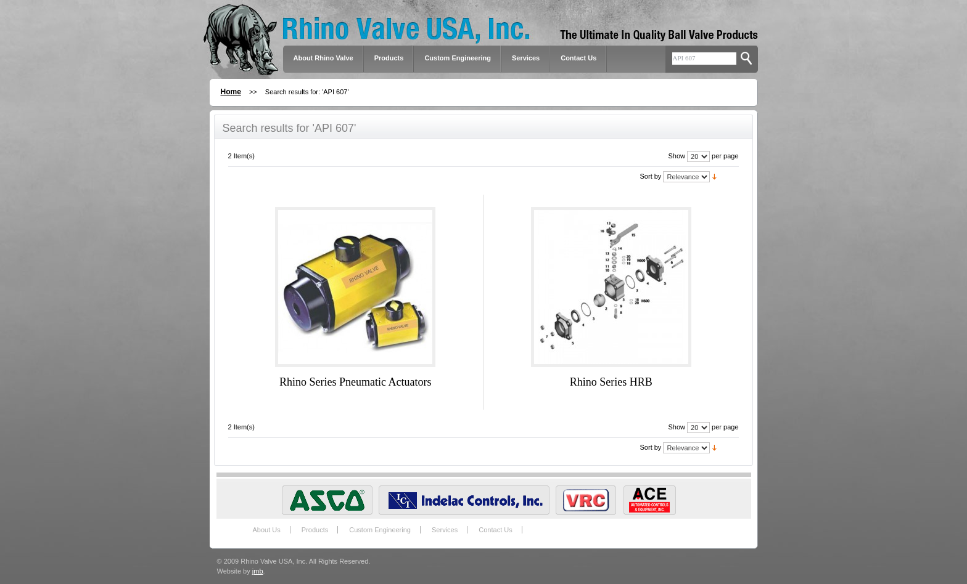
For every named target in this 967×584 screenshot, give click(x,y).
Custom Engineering (380, 529)
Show (676, 156)
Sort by (651, 176)
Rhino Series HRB (611, 382)
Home (231, 91)
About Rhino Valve (323, 58)
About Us (267, 529)
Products (315, 529)
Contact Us (578, 58)
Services (526, 58)
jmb (257, 571)
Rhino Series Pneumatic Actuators (355, 382)
